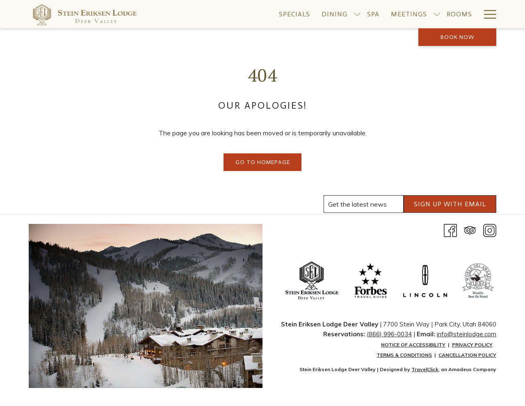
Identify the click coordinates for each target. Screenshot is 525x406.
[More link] (487, 14)
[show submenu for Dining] (357, 14)
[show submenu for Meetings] (437, 14)
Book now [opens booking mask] (457, 37)
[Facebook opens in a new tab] (450, 230)
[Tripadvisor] (470, 230)
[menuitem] (294, 14)
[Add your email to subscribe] (364, 204)
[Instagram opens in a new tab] (489, 230)
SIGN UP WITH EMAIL (450, 204)
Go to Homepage (262, 162)
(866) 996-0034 (389, 334)
